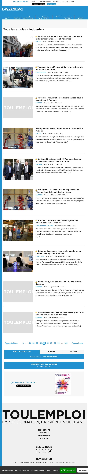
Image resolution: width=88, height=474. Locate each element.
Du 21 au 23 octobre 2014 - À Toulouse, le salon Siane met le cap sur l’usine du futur (59, 160)
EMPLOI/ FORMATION (22, 352)
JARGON (80, 18)
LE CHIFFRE (67, 17)
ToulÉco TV (57, 1)
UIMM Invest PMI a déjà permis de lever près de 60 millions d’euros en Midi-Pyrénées (59, 313)
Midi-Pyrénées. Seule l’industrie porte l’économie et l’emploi (59, 129)
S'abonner (52, 4)
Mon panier (44, 433)
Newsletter (44, 459)
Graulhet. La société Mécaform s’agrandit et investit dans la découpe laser (57, 221)
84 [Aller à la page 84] (41, 343)
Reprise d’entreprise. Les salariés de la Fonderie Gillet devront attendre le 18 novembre (60, 37)
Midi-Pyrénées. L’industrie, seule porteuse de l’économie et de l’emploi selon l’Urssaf (58, 191)
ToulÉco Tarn (68, 1)
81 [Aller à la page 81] (30, 343)
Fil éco (73, 352)
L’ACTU (7, 18)
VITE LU (58, 17)
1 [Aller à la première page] (23, 343)
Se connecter (39, 4)
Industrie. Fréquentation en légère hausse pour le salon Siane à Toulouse (59, 99)
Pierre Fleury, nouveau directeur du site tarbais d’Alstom (59, 283)
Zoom (17, 18)
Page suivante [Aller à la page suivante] (77, 343)
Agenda (51, 352)
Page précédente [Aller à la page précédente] (11, 343)
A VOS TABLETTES (43, 17)
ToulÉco (33, 1)
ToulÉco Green (45, 1)
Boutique (43, 439)
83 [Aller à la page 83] (37, 343)
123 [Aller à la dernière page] (66, 343)
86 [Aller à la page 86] (48, 343)
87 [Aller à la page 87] (51, 343)
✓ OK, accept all (68, 470)
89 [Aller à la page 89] (59, 343)
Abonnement (44, 436)
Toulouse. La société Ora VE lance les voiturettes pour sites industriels (60, 68)
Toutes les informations (23, 386)
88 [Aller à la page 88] (55, 343)
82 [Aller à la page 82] (33, 343)
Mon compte (44, 430)
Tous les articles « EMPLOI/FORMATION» (44, 357)
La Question (28, 17)
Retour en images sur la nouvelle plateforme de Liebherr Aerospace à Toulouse (59, 252)
